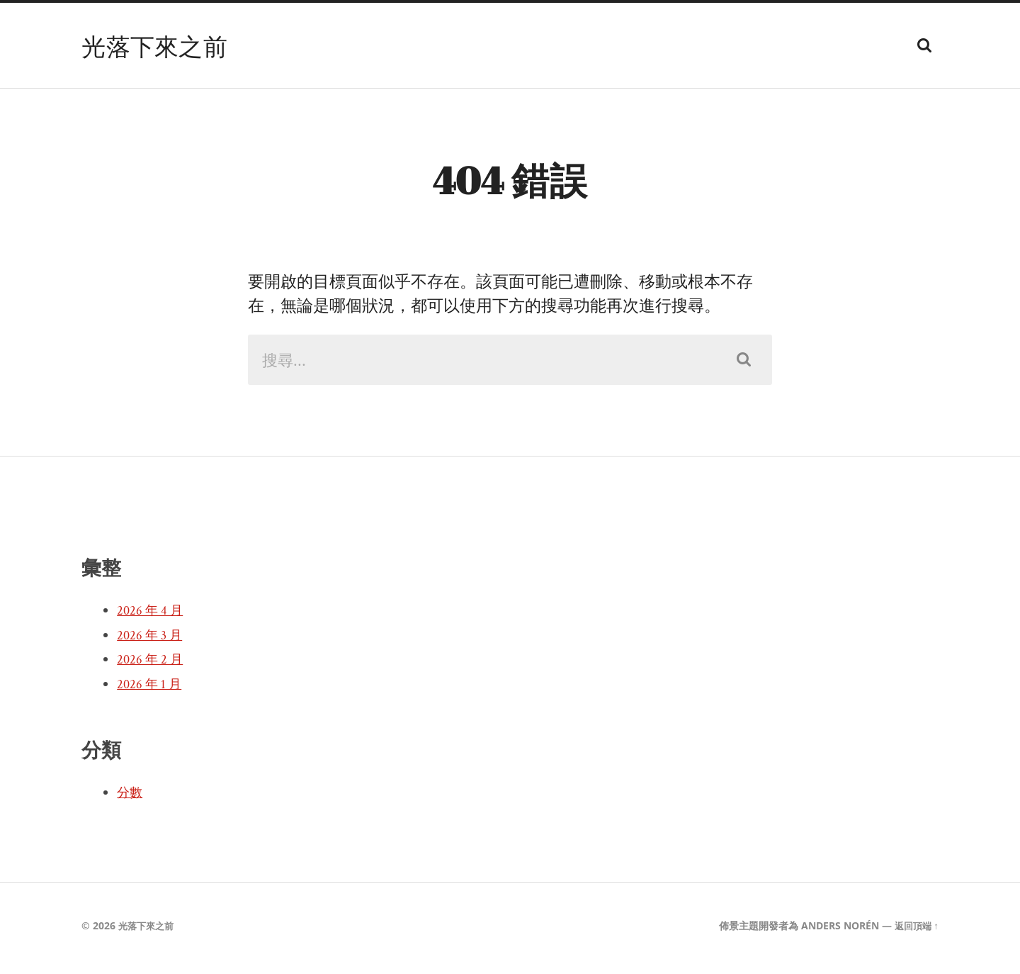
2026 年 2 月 (151, 665)
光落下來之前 (158, 45)
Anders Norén (837, 931)
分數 (131, 798)
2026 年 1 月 (151, 690)
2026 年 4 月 (151, 616)
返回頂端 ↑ (915, 931)
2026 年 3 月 (151, 641)
